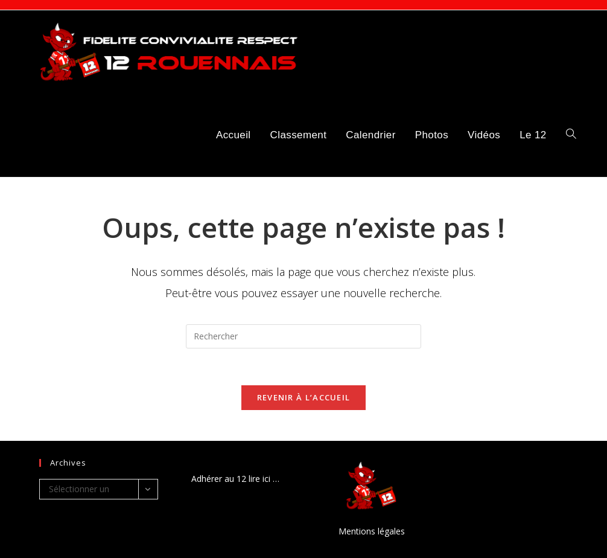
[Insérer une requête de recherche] (303, 336)
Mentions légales (371, 531)
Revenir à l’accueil (304, 397)
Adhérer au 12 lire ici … (235, 478)
